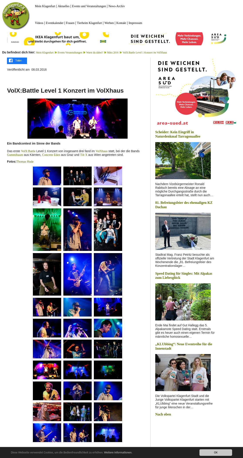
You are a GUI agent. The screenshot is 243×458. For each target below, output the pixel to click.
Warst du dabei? (94, 52)
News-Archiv (116, 6)
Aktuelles (63, 6)
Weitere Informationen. (118, 453)
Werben (109, 23)
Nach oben (163, 414)
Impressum (135, 23)
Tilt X (83, 155)
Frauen (70, 23)
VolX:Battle (28, 151)
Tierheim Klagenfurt (89, 23)
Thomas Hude (25, 161)
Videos (39, 23)
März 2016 (112, 52)
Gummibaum (15, 155)
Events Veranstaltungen (70, 52)
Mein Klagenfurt (45, 6)
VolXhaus (102, 151)
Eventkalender (55, 23)
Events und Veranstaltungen (89, 6)
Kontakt (121, 23)
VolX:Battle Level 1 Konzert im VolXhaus (145, 52)
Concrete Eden (51, 155)
